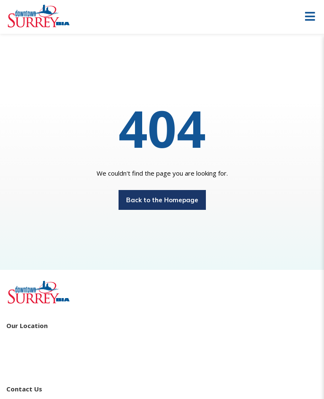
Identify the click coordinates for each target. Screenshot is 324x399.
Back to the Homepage (162, 200)
